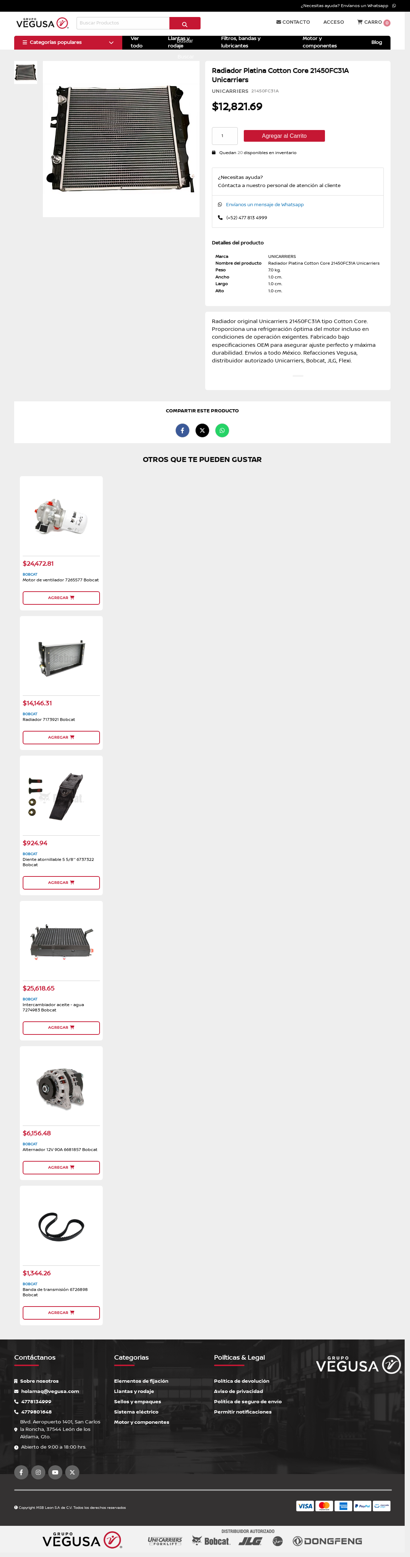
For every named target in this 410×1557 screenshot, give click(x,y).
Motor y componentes (141, 1418)
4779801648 (33, 1408)
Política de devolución (241, 1377)
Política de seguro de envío (248, 1398)
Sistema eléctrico (136, 1408)
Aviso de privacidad (238, 1387)
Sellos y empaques (137, 1398)
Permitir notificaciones (243, 1408)
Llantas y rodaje (134, 1387)
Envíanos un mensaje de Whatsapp (265, 205)
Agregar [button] (61, 597)
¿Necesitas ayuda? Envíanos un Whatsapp (348, 6)
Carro (374, 23)
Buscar (185, 25)
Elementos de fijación (141, 1377)
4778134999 (32, 1398)
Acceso (334, 22)
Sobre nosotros (36, 1377)
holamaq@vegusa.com (46, 1387)
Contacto (293, 22)
